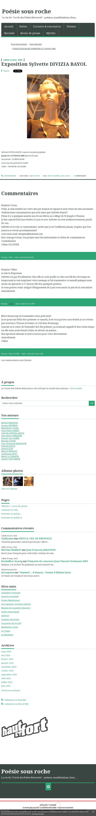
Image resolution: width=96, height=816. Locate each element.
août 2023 (6, 678)
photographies (54, 176)
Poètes (23, 26)
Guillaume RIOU (9, 453)
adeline (11, 304)
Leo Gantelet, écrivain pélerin (16, 604)
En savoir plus (38, 814)
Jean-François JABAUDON (13, 443)
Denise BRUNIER (9, 425)
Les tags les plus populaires (65, 807)
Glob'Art (5, 615)
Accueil (8, 26)
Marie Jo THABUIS (10, 456)
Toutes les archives (10, 690)
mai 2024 (5, 655)
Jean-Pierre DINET (10, 430)
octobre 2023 (7, 670)
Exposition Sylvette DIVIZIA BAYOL (44, 64)
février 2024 (7, 659)
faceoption (7, 572)
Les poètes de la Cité (11, 623)
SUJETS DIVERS (34, 176)
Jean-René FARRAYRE (11, 435)
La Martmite (7, 634)
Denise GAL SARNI (10, 438)
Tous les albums (9, 488)
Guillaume (7, 538)
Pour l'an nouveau (19, 44)
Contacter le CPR (9, 510)
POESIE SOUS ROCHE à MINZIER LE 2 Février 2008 (34, 48)
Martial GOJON (8, 441)
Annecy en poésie (10, 596)
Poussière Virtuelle (10, 592)
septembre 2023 (9, 674)
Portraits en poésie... (11, 514)
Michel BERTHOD (9, 422)
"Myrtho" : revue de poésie (14, 506)
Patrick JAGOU (8, 446)
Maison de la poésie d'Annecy (15, 608)
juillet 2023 (6, 682)
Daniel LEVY (7, 448)
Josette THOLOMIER (10, 459)
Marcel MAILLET (9, 451)
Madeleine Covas (9, 627)
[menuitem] (8, 26)
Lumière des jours (10, 619)
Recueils (9, 33)
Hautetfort (53, 805)
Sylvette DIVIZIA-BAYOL (12, 433)
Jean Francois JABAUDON (41, 549)
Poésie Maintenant (10, 600)
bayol (68, 176)
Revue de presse (30, 33)
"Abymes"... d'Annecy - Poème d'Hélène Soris (45, 572)
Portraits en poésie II (11, 517)
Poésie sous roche (26, 11)
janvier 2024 (7, 663)
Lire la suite (76, 388)
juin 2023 (5, 686)
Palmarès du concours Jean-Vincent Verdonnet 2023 (57, 561)
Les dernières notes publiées (48, 807)
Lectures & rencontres (47, 26)
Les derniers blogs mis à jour (31, 807)
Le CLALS (5, 631)
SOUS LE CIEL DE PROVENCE (35, 538)
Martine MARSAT (11, 549)
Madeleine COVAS (10, 428)
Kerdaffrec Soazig (11, 561)
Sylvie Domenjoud (10, 611)
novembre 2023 (8, 667)
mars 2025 (6, 651)
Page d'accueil (36, 44)
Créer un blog (44, 805)
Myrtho (50, 33)
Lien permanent (8, 176)
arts (63, 176)
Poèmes (71, 26)
